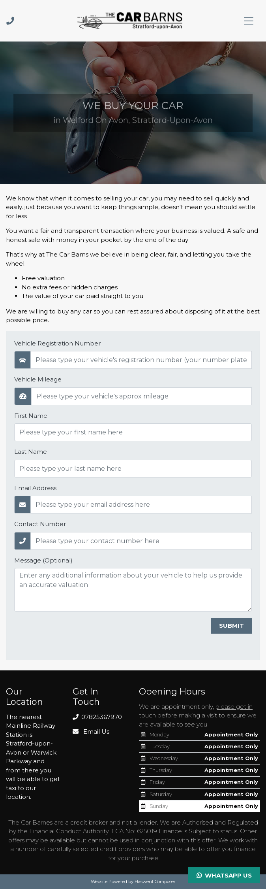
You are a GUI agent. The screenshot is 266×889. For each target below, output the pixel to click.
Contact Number (40, 524)
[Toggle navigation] (249, 21)
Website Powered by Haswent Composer (133, 881)
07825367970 (97, 717)
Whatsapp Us (224, 875)
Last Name (30, 451)
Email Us (91, 731)
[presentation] (74, 633)
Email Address (35, 488)
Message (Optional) (43, 560)
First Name (30, 415)
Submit (231, 625)
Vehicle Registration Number (57, 343)
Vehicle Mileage (38, 379)
